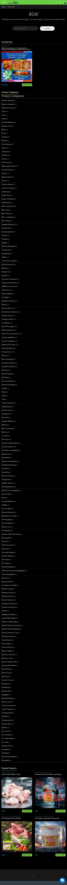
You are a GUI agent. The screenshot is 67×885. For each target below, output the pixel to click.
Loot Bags (5, 297)
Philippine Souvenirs (8, 301)
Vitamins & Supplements (10, 443)
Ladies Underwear (8, 199)
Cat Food (5, 541)
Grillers (4, 119)
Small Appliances (7, 487)
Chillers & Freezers (8, 108)
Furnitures (5, 468)
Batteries (5, 727)
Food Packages (7, 170)
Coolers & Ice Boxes (8, 607)
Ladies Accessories (8, 188)
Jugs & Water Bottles (9, 618)
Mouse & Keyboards (8, 246)
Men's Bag (5, 210)
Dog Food (5, 549)
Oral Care (5, 436)
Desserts (5, 155)
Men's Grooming (7, 428)
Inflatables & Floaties (8, 614)
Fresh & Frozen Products (10, 334)
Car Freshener (6, 735)
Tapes (4, 395)
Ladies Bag (5, 192)
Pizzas (4, 180)
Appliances (5, 454)
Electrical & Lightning (8, 385)
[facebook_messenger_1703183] (62, 880)
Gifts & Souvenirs (7, 264)
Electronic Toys (7, 658)
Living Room (6, 479)
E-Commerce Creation (9, 585)
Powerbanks (6, 250)
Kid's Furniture (6, 509)
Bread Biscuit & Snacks (9, 312)
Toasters (5, 137)
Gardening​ (5, 472)
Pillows (4, 304)
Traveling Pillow (7, 713)
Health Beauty (6, 407)
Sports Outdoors (7, 600)
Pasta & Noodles (7, 348)
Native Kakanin (7, 177)
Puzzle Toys (6, 673)
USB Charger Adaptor (9, 756)
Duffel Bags (5, 687)
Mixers (4, 130)
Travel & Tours (7, 680)
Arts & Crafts (6, 494)
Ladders (4, 388)
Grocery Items (6, 308)
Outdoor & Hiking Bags (9, 622)
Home (3, 7)
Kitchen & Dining (7, 476)
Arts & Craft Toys (7, 647)
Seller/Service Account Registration (13, 571)
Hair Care (5, 417)
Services (5, 578)
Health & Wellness (8, 421)
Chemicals (5, 377)
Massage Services (8, 592)
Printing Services (7, 596)
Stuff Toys (5, 676)
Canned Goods (7, 315)
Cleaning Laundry (7, 319)
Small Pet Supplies (8, 567)
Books (4, 498)
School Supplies (7, 523)
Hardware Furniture (8, 366)
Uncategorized (7, 720)
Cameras (5, 235)
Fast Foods (5, 162)
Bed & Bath (5, 457)
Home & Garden (7, 447)
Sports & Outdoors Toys (10, 633)
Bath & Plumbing (7, 374)
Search (56, 2)
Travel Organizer (7, 709)
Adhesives (5, 370)
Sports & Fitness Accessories (11, 625)
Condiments (6, 323)
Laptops (4, 242)
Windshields (6, 760)
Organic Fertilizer (7, 483)
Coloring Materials (8, 501)
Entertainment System (9, 465)
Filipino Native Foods (9, 166)
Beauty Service (7, 581)
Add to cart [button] (27, 84)
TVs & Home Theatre (9, 261)
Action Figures (6, 644)
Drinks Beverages (8, 326)
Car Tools (5, 742)
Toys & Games (6, 640)
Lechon (4, 173)
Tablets (4, 257)
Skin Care (5, 439)
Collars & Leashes (8, 545)
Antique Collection (8, 100)
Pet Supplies (6, 530)
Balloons (4, 268)
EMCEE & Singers (7, 589)
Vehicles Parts (6, 724)
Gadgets (4, 505)
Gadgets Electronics (8, 224)
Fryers (4, 115)
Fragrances (5, 414)
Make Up (5, 425)
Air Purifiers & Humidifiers (10, 450)
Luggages (5, 694)
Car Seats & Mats (7, 738)
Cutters (4, 111)
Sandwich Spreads (8, 363)
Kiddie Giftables (7, 294)
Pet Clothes (5, 559)
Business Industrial (8, 104)
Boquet (4, 275)
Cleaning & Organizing (9, 461)
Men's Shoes (6, 213)
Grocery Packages (8, 341)
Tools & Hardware (8, 403)
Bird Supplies (6, 538)
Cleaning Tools (7, 746)
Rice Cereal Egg (7, 359)
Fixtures (4, 611)
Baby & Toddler (7, 651)
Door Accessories (8, 381)
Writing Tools (6, 527)
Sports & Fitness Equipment (11, 629)
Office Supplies (7, 519)
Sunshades (5, 749)
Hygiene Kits (6, 691)
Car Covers (5, 731)
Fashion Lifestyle (7, 184)
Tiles (3, 399)
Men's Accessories (8, 206)
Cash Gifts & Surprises (9, 279)
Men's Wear (6, 221)
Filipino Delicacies (8, 330)
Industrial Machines (8, 122)
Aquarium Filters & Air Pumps (11, 534)
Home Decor (6, 290)
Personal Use (6, 352)
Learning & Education (9, 665)
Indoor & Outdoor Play (9, 662)
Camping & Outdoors (9, 603)
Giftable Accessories (8, 286)
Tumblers (5, 716)
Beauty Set (5, 272)
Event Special (5, 46)
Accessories (6, 228)
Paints (4, 392)
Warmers (5, 140)
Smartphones (6, 253)
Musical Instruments (8, 512)
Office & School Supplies (10, 490)
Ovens (4, 133)
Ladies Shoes (6, 195)
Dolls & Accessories (8, 654)
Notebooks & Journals (9, 516)
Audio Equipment (7, 232)
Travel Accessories (8, 636)
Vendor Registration (8, 574)
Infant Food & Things (8, 345)
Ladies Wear (6, 202)
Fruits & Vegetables (8, 337)
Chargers (5, 239)
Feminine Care (6, 410)
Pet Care (5, 355)
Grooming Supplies (8, 552)
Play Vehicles (6, 669)
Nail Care (5, 432)
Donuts (4, 159)
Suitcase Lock (6, 702)
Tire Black (5, 753)
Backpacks (5, 684)
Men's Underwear (8, 217)
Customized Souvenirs (9, 283)
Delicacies (5, 151)
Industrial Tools (7, 126)
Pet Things (5, 563)
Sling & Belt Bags (7, 698)
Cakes (4, 148)
